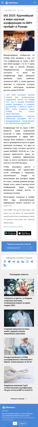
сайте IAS (8, 206)
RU (35, 2)
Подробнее (22, 423)
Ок (15, 423)
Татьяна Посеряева (16, 227)
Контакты (5, 411)
